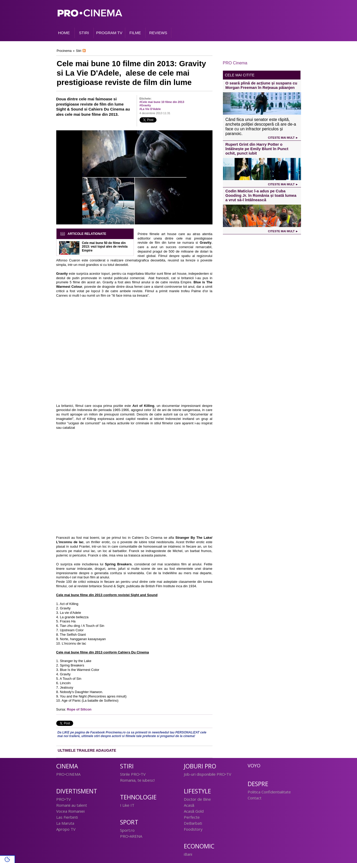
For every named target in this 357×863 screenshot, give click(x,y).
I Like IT (127, 805)
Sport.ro (127, 830)
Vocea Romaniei (70, 811)
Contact (254, 797)
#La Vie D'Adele (150, 109)
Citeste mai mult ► (283, 137)
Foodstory (193, 829)
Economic (199, 846)
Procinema (64, 51)
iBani (188, 854)
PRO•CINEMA (68, 774)
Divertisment (76, 791)
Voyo (254, 765)
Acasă (189, 805)
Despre (258, 784)
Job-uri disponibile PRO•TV (207, 774)
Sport (129, 822)
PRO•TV (63, 799)
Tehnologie (138, 797)
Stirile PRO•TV (133, 774)
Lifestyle (197, 791)
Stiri (79, 51)
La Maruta (65, 823)
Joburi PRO (200, 766)
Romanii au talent (71, 805)
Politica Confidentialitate (269, 791)
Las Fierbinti (67, 817)
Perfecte (192, 817)
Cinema (67, 766)
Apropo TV (66, 829)
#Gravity (145, 105)
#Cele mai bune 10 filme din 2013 (162, 101)
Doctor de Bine (197, 799)
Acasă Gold (194, 811)
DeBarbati (193, 823)
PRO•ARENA (131, 836)
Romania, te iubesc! (137, 780)
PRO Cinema (235, 63)
